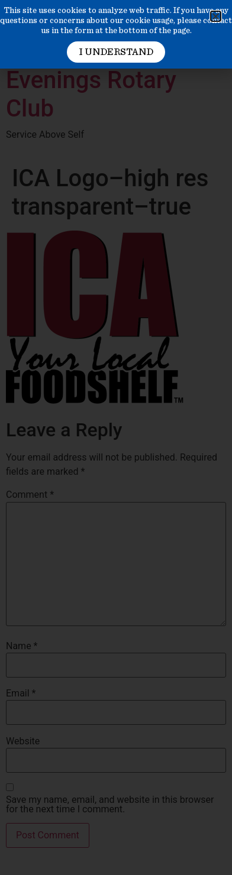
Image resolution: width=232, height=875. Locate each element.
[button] (215, 16)
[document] (116, 437)
